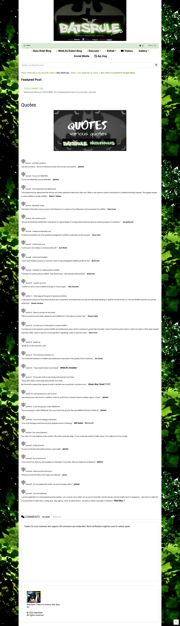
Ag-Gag (100, 56)
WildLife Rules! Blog (69, 50)
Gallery (143, 50)
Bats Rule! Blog (41, 50)
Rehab (110, 50)
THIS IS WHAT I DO (33, 88)
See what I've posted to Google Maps (118, 73)
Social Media (81, 56)
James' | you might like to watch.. (84, 73)
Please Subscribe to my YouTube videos (38, 73)
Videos (127, 50)
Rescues (94, 50)
